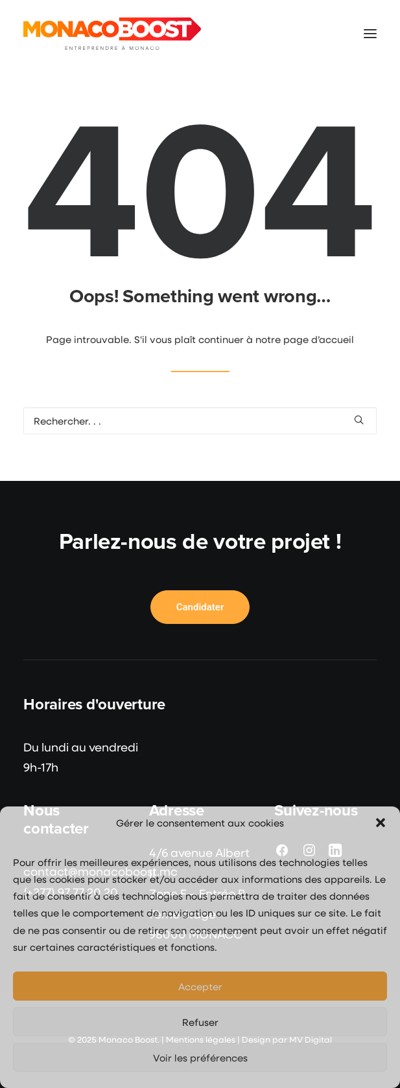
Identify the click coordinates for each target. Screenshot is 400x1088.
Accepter (200, 986)
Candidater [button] (200, 607)
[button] (380, 822)
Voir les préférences (200, 1057)
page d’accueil (318, 339)
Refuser (200, 1022)
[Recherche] (200, 420)
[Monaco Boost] (112, 33)
